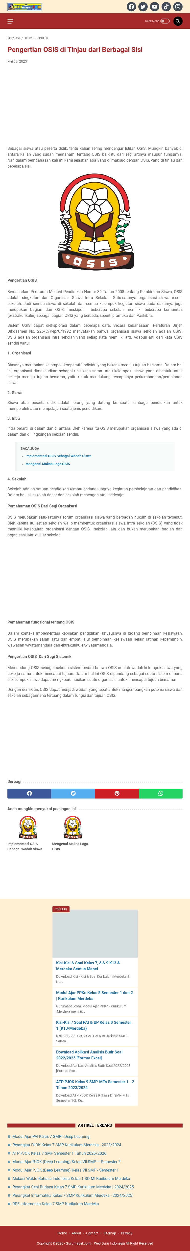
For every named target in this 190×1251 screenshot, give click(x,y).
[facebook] (130, 6)
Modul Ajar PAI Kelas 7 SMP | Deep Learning (51, 1136)
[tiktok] (165, 6)
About (76, 1233)
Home (62, 1233)
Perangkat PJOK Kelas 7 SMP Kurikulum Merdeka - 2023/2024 (66, 1145)
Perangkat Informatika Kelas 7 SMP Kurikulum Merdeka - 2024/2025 (72, 1195)
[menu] (13, 21)
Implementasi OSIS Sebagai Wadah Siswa (58, 456)
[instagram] (177, 6)
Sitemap (109, 1233)
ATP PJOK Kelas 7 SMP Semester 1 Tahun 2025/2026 (59, 1153)
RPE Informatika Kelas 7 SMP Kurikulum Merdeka (55, 1203)
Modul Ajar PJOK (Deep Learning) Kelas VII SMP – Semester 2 (66, 1161)
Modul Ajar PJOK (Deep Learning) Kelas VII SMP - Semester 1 (65, 1170)
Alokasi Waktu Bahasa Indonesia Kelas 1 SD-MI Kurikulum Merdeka (71, 1178)
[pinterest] (117, 794)
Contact (92, 1233)
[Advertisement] (95, 105)
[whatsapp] (161, 794)
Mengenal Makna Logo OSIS (47, 464)
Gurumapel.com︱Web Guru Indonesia (95, 1243)
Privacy (126, 1233)
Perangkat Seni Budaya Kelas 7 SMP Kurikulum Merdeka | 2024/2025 (73, 1187)
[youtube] (154, 6)
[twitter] (142, 6)
